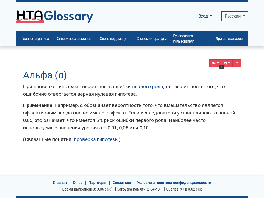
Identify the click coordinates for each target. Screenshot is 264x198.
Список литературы (152, 39)
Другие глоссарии (228, 39)
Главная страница (35, 39)
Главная (60, 182)
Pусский (233, 16)
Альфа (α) (45, 75)
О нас (77, 182)
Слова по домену (113, 39)
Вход (204, 16)
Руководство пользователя (183, 39)
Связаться (122, 182)
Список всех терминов (74, 39)
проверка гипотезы (96, 139)
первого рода (147, 86)
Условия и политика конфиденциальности (174, 182)
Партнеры (97, 182)
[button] (227, 63)
